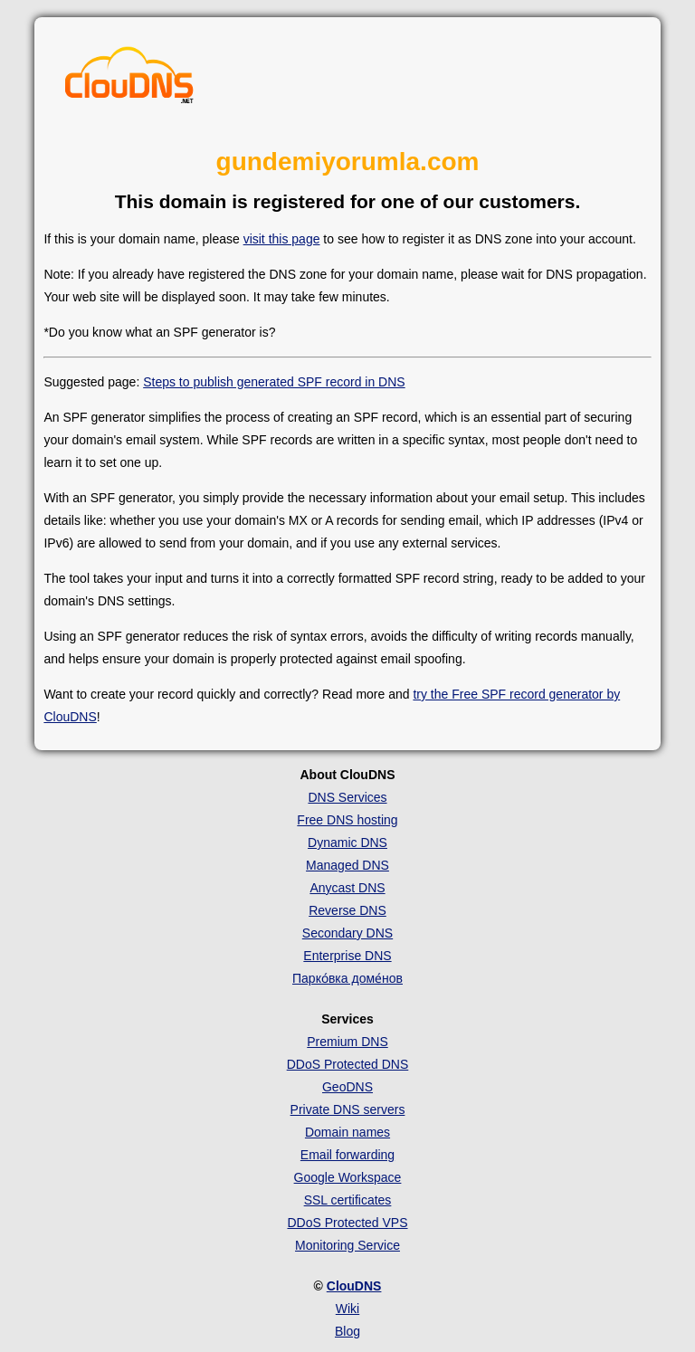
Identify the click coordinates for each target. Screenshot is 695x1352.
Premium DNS (347, 1041)
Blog (347, 1331)
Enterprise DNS (347, 955)
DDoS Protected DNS (348, 1064)
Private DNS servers (347, 1109)
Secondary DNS (347, 933)
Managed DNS (347, 865)
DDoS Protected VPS (347, 1222)
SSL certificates (348, 1200)
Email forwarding (347, 1154)
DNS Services (347, 797)
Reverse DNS (347, 910)
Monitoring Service (347, 1245)
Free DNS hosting (347, 820)
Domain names (347, 1132)
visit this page (281, 239)
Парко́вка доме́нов (347, 978)
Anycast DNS (347, 888)
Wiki (347, 1308)
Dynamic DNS (347, 842)
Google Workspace (348, 1177)
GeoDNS (347, 1087)
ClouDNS (354, 1286)
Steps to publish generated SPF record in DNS (274, 382)
